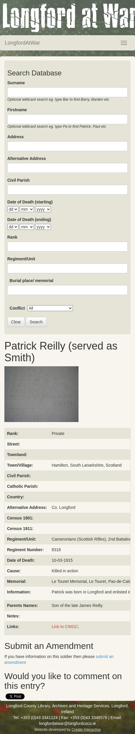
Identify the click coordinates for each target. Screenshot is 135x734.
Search (36, 322)
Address (15, 136)
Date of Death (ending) (29, 219)
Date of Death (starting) (30, 202)
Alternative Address (26, 158)
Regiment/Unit (21, 259)
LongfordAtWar (22, 43)
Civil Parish (18, 180)
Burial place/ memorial (31, 280)
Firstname (17, 109)
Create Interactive (85, 730)
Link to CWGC (65, 626)
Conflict (17, 308)
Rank (12, 237)
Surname (16, 82)
